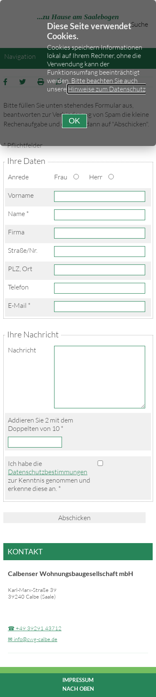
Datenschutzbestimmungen (47, 472)
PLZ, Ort (20, 268)
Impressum (78, 680)
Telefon (18, 287)
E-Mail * (19, 305)
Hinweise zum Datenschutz (107, 89)
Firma (16, 232)
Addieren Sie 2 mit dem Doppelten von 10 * (40, 424)
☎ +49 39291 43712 (35, 628)
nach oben (78, 688)
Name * (18, 213)
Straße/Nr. (22, 250)
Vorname (21, 195)
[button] (74, 121)
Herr (95, 177)
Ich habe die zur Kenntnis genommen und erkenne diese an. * (49, 476)
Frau (60, 177)
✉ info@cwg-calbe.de (32, 639)
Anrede (18, 177)
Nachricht (22, 350)
